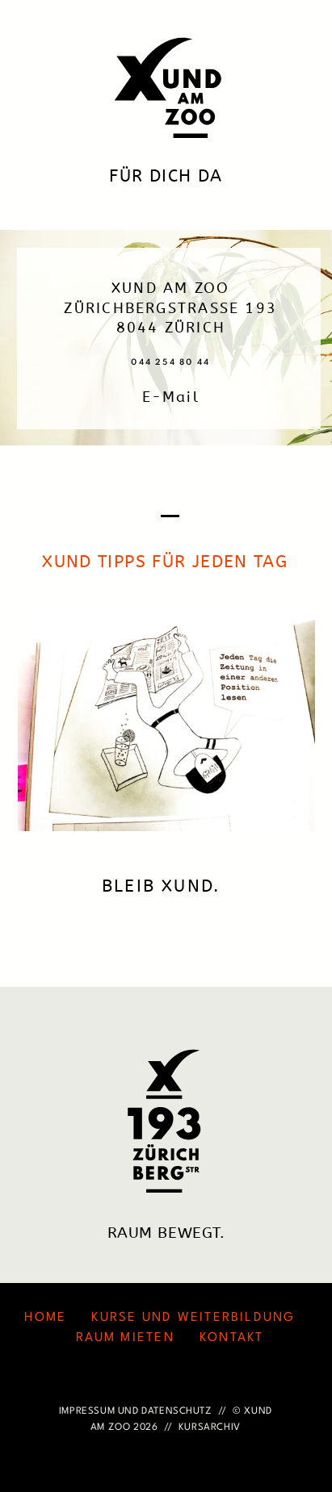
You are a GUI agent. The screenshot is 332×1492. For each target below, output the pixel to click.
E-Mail (171, 397)
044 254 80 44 (170, 362)
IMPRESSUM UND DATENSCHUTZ (135, 1411)
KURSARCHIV (210, 1427)
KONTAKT (232, 1337)
